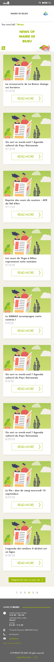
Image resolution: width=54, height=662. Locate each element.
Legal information (24, 657)
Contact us (13, 639)
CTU (35, 657)
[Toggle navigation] (4, 13)
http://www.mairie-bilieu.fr (12, 643)
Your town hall (8, 24)
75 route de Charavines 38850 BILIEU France (23, 630)
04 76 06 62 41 (14, 634)
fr (40, 2)
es (49, 2)
